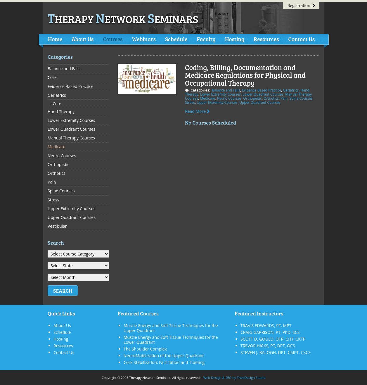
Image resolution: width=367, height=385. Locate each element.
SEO (228, 377)
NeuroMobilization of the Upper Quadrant (164, 355)
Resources (266, 39)
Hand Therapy (61, 111)
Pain (284, 98)
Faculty (206, 39)
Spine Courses (301, 98)
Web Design (212, 377)
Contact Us (301, 39)
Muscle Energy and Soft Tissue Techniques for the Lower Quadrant (171, 339)
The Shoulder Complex (145, 349)
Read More (197, 111)
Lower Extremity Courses (220, 94)
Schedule (176, 39)
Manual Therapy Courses (71, 138)
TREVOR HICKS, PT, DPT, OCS (267, 345)
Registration (301, 5)
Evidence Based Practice (261, 90)
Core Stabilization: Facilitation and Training (164, 362)
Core (52, 77)
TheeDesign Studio (251, 377)
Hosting (234, 39)
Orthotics (271, 98)
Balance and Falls (226, 90)
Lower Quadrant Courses (263, 94)
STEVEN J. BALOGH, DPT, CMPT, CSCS (275, 352)
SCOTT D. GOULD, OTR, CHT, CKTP (272, 339)
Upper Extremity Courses (217, 102)
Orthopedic (252, 98)
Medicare (207, 98)
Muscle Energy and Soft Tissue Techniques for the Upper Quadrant (171, 328)
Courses (112, 39)
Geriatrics (291, 90)
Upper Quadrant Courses (259, 102)
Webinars (144, 39)
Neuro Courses (229, 98)
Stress (190, 102)
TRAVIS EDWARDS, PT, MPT (265, 325)
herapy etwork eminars (123, 19)
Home (55, 39)
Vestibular (57, 226)
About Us (83, 39)
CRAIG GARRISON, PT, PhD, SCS (270, 332)
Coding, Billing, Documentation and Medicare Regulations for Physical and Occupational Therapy (245, 75)
